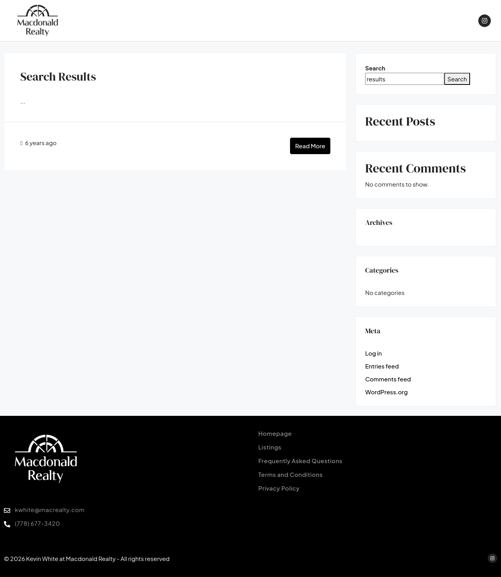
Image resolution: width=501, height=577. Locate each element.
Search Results (58, 76)
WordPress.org (386, 391)
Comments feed (388, 379)
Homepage (275, 433)
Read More (310, 145)
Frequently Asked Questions (300, 460)
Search (375, 68)
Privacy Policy (278, 488)
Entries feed (382, 366)
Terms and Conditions (290, 474)
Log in (373, 353)
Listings (269, 447)
